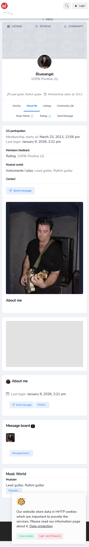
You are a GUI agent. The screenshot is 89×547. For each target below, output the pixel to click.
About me (32, 106)
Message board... (21, 453)
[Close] (26, 536)
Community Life (65, 106)
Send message (65, 116)
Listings (47, 106)
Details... (42, 404)
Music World (25, 116)
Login (80, 6)
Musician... (13, 490)
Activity (16, 106)
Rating (46, 116)
